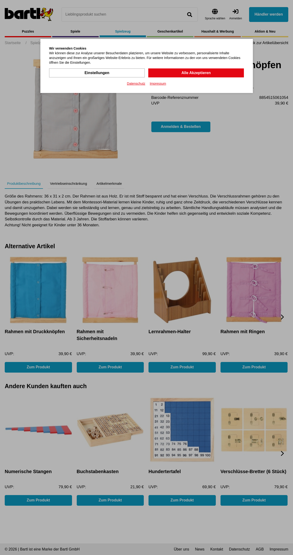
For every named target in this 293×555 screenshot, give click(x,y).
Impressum (158, 83)
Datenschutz (136, 83)
